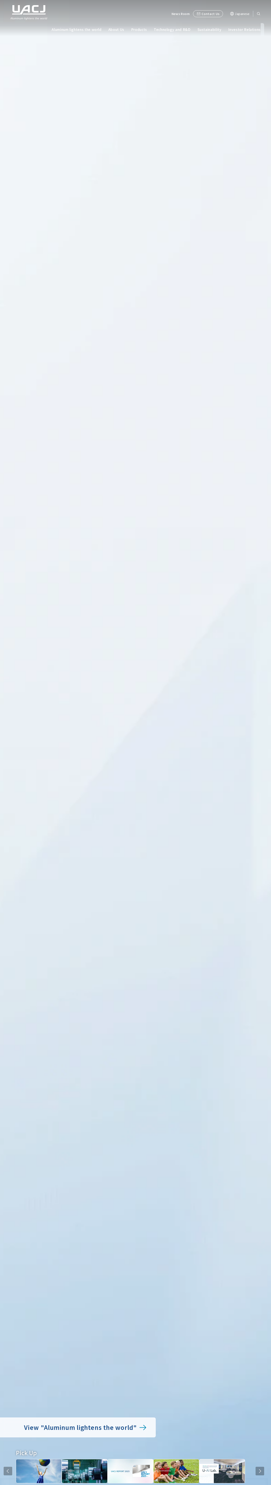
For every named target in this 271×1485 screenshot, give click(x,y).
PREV (8, 1471)
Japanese (242, 14)
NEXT (260, 1471)
